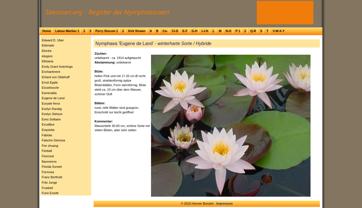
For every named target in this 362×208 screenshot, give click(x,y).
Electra (46, 50)
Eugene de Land (53, 98)
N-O (228, 31)
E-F (185, 31)
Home (46, 31)
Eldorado (48, 45)
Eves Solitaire (51, 119)
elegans (47, 56)
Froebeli (47, 188)
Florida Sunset (52, 166)
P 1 (238, 31)
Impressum (224, 203)
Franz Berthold (52, 177)
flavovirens (49, 161)
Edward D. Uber (53, 40)
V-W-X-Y (279, 31)
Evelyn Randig (52, 109)
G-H (194, 31)
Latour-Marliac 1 (67, 31)
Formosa (48, 172)
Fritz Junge (49, 182)
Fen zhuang (50, 145)
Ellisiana (47, 61)
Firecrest (48, 156)
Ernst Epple (50, 82)
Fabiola (47, 135)
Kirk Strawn (136, 31)
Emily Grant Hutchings (57, 66)
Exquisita (48, 129)
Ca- (165, 31)
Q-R (253, 31)
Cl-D (175, 31)
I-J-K (205, 31)
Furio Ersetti (50, 193)
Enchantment (51, 71)
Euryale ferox (51, 103)
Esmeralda (49, 93)
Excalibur (48, 124)
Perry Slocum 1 (106, 31)
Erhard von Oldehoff (56, 77)
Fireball (47, 150)
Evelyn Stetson (52, 114)
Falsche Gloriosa (53, 140)
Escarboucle (50, 87)
